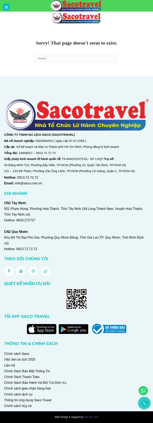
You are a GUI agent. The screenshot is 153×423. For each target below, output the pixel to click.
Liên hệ (9, 365)
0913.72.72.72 (27, 177)
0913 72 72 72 (46, 153)
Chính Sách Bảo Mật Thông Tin (27, 371)
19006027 (26, 153)
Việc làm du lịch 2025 (19, 359)
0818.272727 (25, 220)
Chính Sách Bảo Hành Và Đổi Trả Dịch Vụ (35, 382)
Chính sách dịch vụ (18, 394)
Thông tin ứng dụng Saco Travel (27, 400)
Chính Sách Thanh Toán (21, 377)
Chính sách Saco (16, 353)
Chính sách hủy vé (18, 406)
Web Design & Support (67, 417)
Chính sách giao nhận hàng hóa (27, 388)
